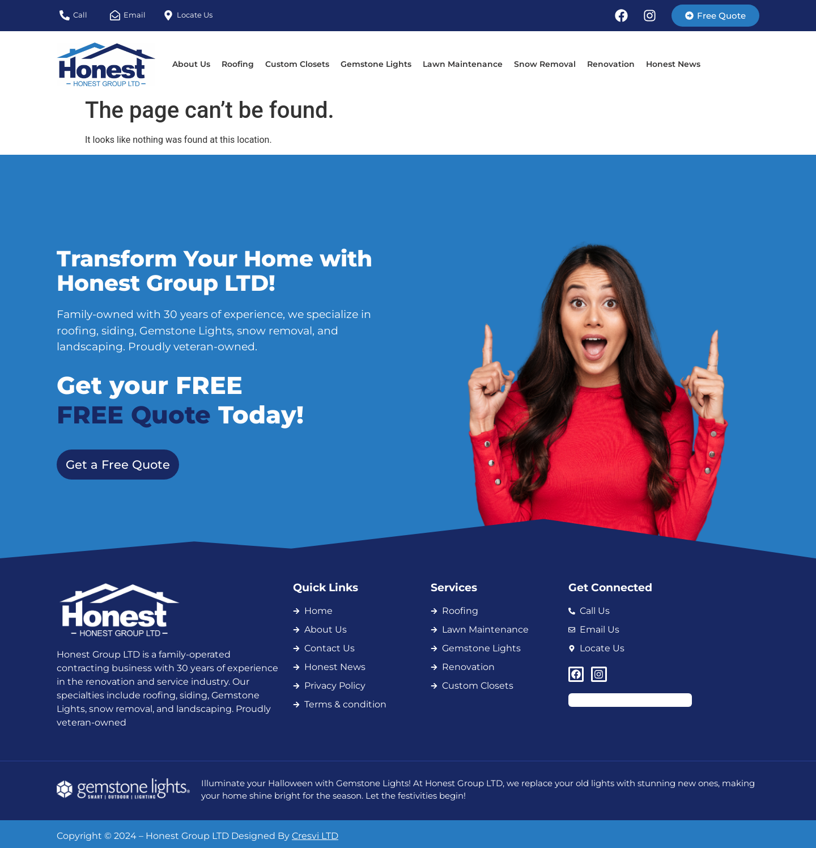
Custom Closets (297, 64)
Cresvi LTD (315, 835)
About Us (191, 64)
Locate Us (194, 14)
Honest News (673, 64)
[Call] (65, 15)
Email (135, 14)
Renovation (611, 64)
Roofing (238, 64)
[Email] (115, 15)
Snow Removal (545, 64)
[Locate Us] (168, 15)
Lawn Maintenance (463, 64)
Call (80, 14)
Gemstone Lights (376, 64)
